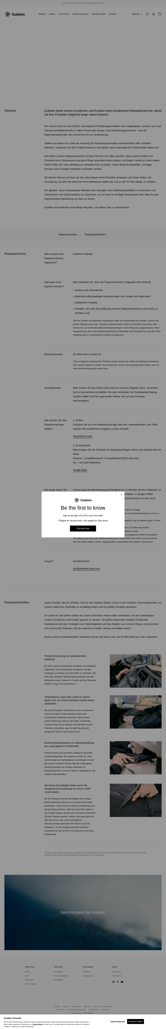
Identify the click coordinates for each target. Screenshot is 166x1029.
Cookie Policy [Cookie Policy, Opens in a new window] (37, 1024)
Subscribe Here (83, 528)
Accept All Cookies (135, 1021)
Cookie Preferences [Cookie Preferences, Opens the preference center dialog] (117, 1021)
